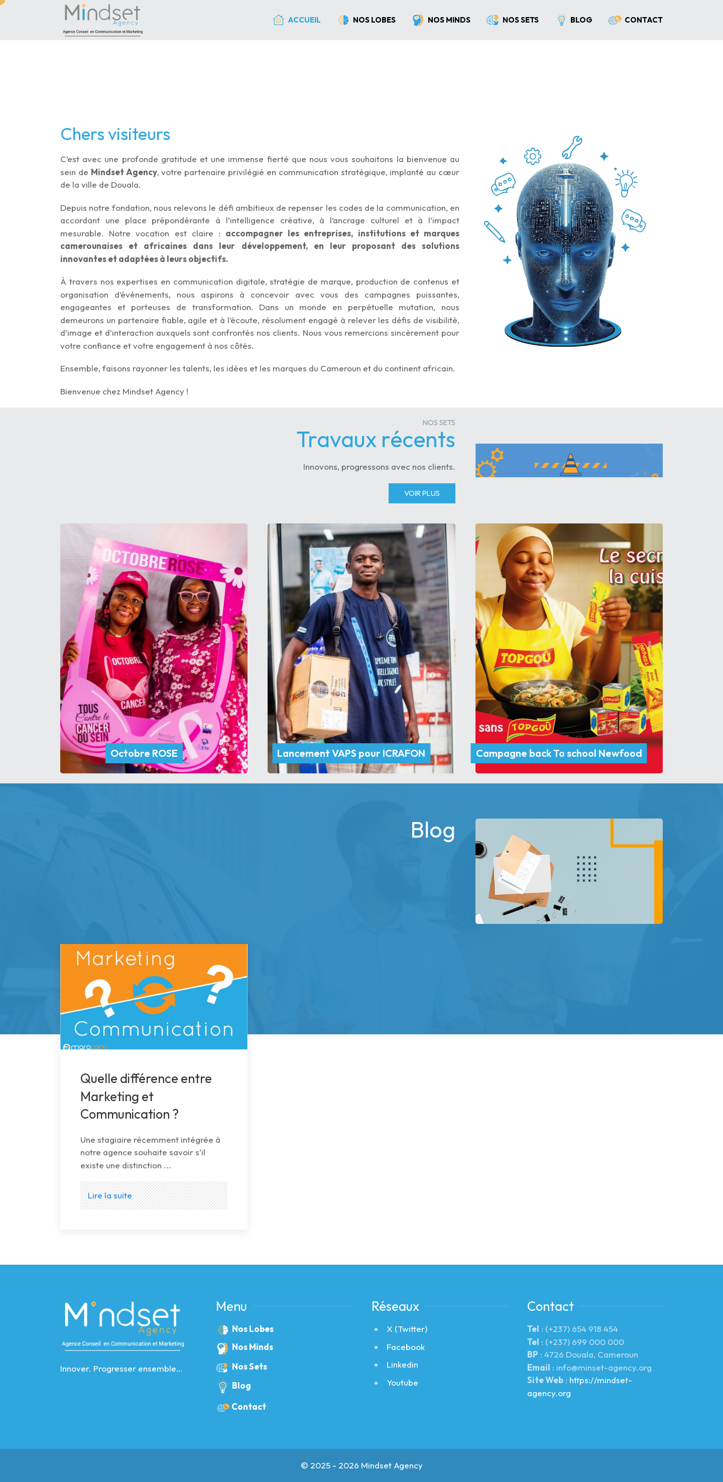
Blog (573, 20)
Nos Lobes (366, 20)
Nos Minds (440, 20)
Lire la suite (110, 1195)
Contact (635, 20)
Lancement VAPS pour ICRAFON (351, 753)
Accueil (296, 20)
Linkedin (402, 1364)
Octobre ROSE (144, 753)
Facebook (406, 1346)
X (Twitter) (407, 1328)
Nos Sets (512, 20)
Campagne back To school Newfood (559, 753)
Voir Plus (422, 493)
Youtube (402, 1382)
